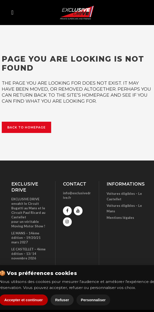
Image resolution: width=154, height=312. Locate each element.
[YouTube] (78, 210)
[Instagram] (67, 221)
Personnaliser (93, 300)
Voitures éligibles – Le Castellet (124, 196)
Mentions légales (120, 218)
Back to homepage (26, 127)
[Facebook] (67, 210)
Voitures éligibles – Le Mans (124, 208)
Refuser (62, 300)
